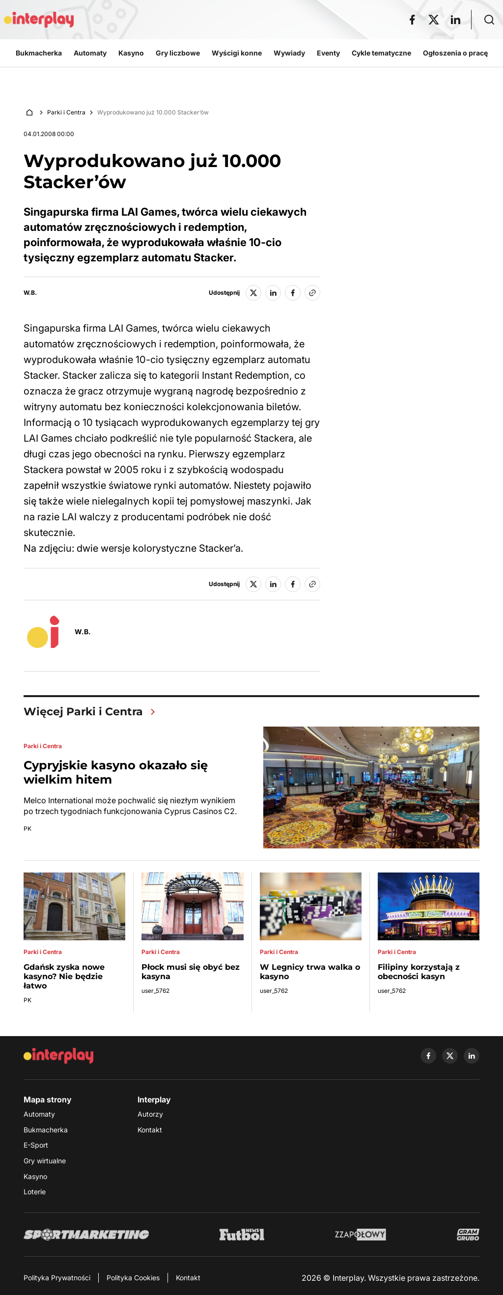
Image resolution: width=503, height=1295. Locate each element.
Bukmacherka (46, 1130)
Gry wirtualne (45, 1160)
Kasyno (35, 1176)
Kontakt (150, 1130)
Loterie (35, 1191)
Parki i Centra (66, 112)
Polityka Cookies (133, 1277)
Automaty (39, 1114)
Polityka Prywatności (57, 1277)
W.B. (30, 293)
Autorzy (150, 1114)
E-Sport (36, 1145)
